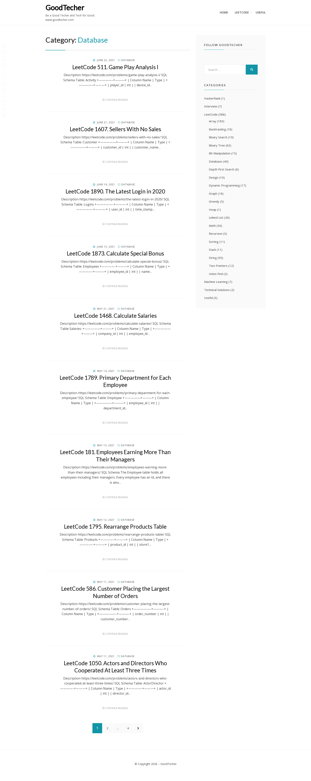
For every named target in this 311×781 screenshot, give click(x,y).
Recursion (215, 233)
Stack (212, 250)
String (213, 258)
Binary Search (218, 137)
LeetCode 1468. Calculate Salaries (115, 315)
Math (212, 226)
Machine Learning (216, 282)
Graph (213, 193)
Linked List (216, 217)
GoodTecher (64, 7)
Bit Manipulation (219, 153)
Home (224, 12)
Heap (212, 210)
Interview (210, 106)
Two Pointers (218, 266)
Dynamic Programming (224, 185)
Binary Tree (217, 145)
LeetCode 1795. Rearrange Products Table (115, 526)
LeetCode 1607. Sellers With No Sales (115, 129)
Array (212, 121)
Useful (261, 12)
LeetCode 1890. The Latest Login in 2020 (115, 191)
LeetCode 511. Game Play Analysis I (115, 67)
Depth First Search (221, 169)
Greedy (214, 201)
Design (213, 177)
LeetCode (242, 12)
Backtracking (217, 129)
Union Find (216, 274)
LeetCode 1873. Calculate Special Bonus (115, 253)
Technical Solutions (217, 290)
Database (128, 60)
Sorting (214, 242)
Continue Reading (116, 99)
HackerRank (212, 98)
